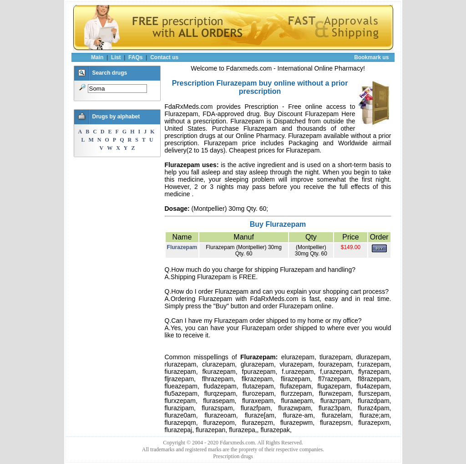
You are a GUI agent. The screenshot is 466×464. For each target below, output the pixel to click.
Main (97, 57)
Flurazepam (182, 247)
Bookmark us (371, 57)
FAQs (135, 57)
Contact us (164, 57)
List (116, 57)
